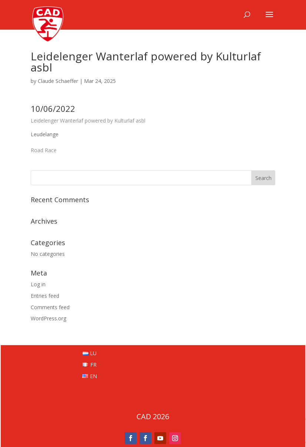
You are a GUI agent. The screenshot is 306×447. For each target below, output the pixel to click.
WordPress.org (48, 318)
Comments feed (50, 307)
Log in (38, 284)
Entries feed (45, 295)
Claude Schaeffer (58, 80)
